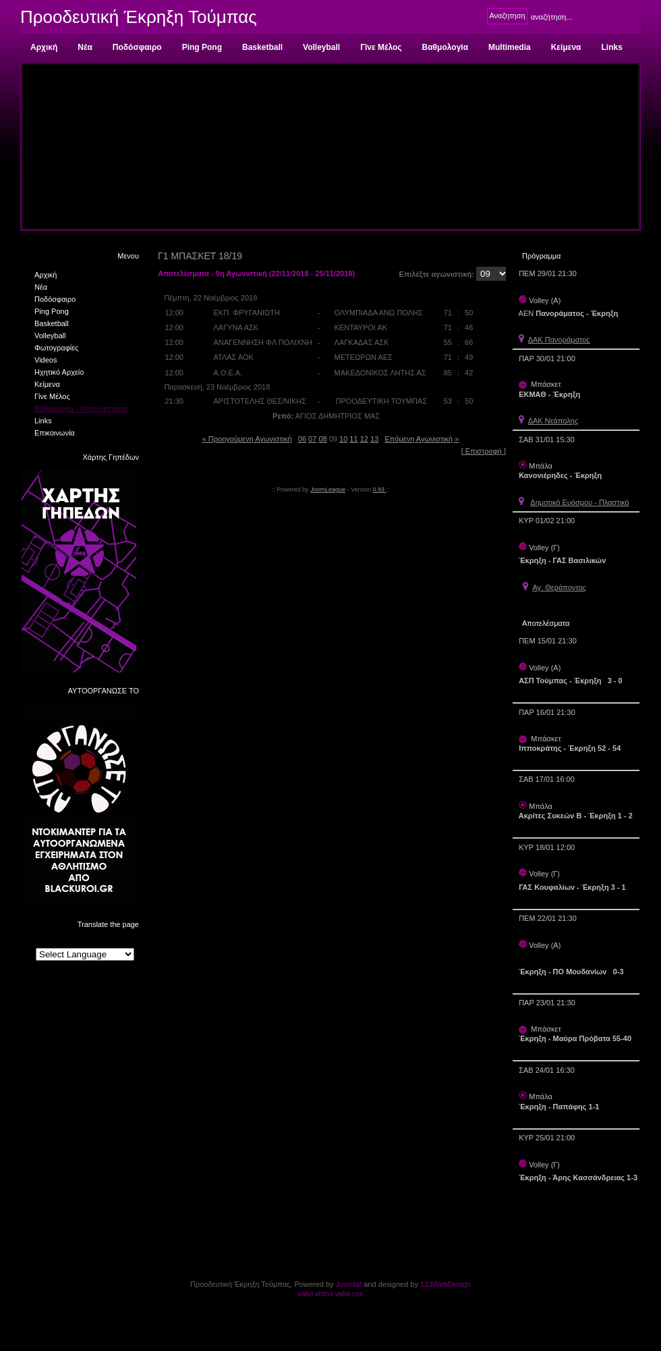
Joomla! (349, 1284)
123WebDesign (445, 1284)
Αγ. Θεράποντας (559, 587)
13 (374, 439)
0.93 (379, 489)
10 (343, 439)
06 (302, 439)
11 (353, 439)
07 (312, 439)
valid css (349, 1294)
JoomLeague (327, 489)
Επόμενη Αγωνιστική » (421, 439)
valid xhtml (315, 1294)
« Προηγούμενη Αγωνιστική (247, 439)
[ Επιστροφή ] (483, 451)
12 (364, 439)
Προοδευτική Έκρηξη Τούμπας (138, 17)
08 (322, 439)
